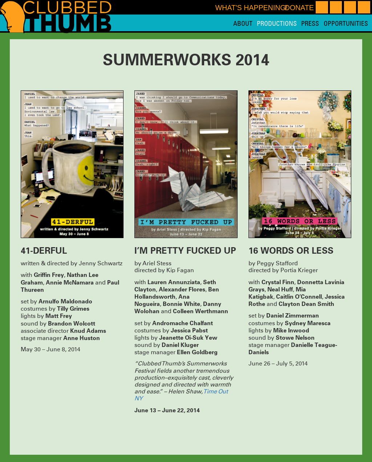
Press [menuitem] (310, 23)
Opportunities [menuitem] (346, 23)
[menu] (300, 23)
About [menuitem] (242, 23)
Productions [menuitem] (277, 23)
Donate (299, 8)
